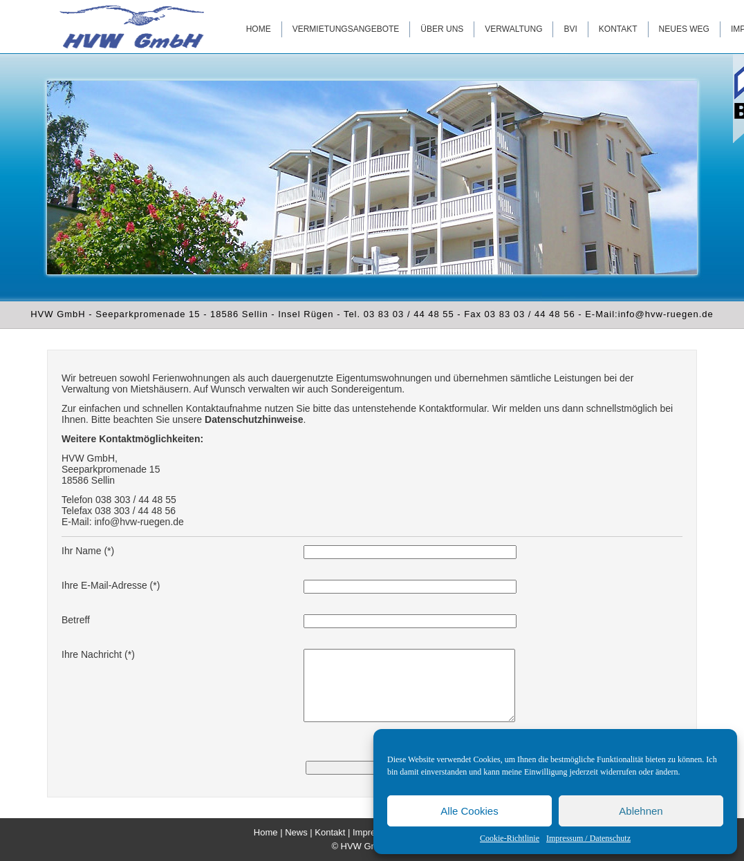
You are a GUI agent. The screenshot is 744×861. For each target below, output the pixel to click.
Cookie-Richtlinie (509, 838)
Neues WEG (684, 29)
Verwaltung (513, 29)
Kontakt (618, 29)
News (296, 832)
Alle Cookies (469, 811)
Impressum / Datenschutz (588, 838)
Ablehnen (640, 811)
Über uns (441, 29)
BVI (570, 29)
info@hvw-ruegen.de (138, 521)
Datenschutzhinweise (254, 419)
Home (258, 29)
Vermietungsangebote (346, 29)
